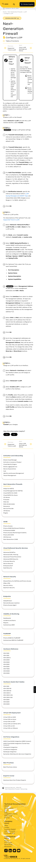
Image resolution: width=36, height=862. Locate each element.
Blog (5, 812)
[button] (35, 689)
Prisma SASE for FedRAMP (11, 638)
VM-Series (6, 510)
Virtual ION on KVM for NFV (12, 723)
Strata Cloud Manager (10, 460)
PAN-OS (6, 502)
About (6, 825)
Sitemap (7, 817)
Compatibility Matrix (10, 813)
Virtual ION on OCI (9, 726)
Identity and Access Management (13, 473)
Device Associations (9, 468)
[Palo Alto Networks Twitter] (15, 852)
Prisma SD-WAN (8, 534)
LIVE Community (9, 831)
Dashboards (7, 618)
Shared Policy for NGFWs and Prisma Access (17, 581)
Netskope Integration (9, 751)
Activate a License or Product (12, 462)
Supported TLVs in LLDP (11, 220)
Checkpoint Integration (10, 747)
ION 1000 (6, 653)
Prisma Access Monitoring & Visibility (14, 532)
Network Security (10, 787)
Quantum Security (9, 587)
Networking (23, 789)
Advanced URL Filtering (10, 554)
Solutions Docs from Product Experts (14, 780)
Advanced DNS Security (10, 559)
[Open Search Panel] (14, 4)
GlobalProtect (7, 600)
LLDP (25, 11)
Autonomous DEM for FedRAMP (13, 640)
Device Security (8, 563)
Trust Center (8, 842)
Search (6, 810)
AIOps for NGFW (8, 488)
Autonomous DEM (9, 624)
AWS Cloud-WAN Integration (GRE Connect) (17, 741)
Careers (6, 827)
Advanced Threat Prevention (12, 556)
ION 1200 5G (7, 690)
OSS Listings (8, 815)
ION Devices (7, 537)
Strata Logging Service (10, 466)
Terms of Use (8, 844)
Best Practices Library (10, 767)
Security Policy (8, 585)
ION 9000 (6, 671)
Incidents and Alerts (9, 620)
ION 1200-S (6, 657)
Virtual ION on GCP (9, 721)
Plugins (5, 513)
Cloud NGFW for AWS (10, 493)
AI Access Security (9, 561)
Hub (4, 471)
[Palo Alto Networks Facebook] (6, 852)
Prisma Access (7, 526)
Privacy (6, 840)
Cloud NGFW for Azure (10, 495)
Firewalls (6, 499)
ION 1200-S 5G (7, 697)
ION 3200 (6, 664)
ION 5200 (6, 666)
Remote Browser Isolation (11, 603)
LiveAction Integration (10, 749)
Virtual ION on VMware (10, 728)
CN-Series (6, 497)
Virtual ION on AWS (9, 717)
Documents (7, 846)
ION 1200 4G (7, 688)
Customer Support (10, 829)
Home (4, 11)
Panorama (6, 506)
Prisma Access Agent (9, 605)
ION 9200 (6, 673)
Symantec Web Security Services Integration (17, 754)
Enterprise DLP (8, 565)
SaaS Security (7, 568)
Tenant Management (9, 475)
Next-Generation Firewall (15, 11)
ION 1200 (6, 655)
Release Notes (8, 808)
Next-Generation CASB (10, 539)
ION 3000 (6, 662)
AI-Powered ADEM (9, 530)
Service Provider (8, 508)
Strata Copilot (27, 4)
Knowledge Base (9, 833)
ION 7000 (6, 668)
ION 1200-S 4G (8, 695)
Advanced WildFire (9, 552)
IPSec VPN (6, 583)
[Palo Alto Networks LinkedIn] (10, 852)
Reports (5, 622)
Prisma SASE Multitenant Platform (14, 528)
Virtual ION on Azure (9, 719)
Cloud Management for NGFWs (13, 490)
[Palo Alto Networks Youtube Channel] (18, 852)
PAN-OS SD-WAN (9, 504)
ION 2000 (6, 659)
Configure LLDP (8, 13)
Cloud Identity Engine (10, 464)
